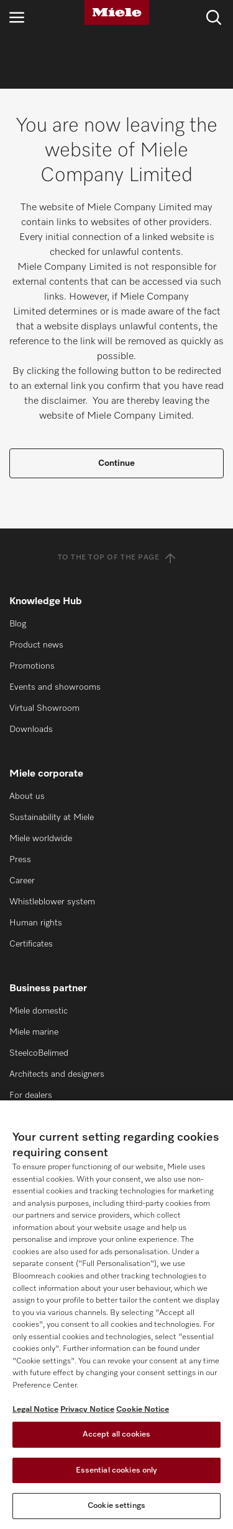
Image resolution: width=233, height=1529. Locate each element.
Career (22, 880)
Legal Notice (35, 1410)
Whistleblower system (52, 902)
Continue (116, 463)
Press (20, 859)
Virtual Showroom (44, 708)
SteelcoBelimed (38, 1053)
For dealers (30, 1095)
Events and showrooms (55, 687)
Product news (36, 645)
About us (27, 796)
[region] (116, 1314)
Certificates (31, 944)
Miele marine (33, 1032)
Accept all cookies (116, 1434)
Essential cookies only (117, 1470)
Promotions (32, 666)
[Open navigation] (16, 17)
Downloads (31, 729)
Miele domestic (38, 1011)
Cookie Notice (142, 1410)
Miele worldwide (40, 838)
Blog (17, 624)
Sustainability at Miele (51, 817)
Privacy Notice (87, 1410)
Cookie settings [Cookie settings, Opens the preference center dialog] (116, 1506)
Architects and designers (56, 1074)
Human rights (35, 923)
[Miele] (117, 12)
